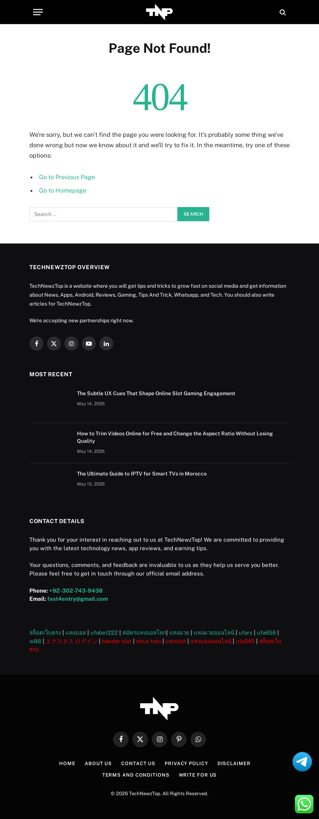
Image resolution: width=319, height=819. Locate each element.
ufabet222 (104, 632)
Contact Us (138, 763)
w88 (35, 640)
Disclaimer (234, 763)
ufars (245, 632)
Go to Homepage (62, 190)
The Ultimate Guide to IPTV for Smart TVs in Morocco (142, 473)
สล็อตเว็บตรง (45, 632)
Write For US (197, 774)
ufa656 (266, 632)
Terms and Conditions (135, 774)
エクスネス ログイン (71, 640)
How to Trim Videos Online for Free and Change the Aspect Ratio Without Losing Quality (175, 437)
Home (67, 763)
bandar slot (117, 640)
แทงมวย (179, 632)
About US (98, 763)
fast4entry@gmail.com (77, 598)
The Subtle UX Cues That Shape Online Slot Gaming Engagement (156, 393)
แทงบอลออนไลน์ (210, 640)
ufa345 (245, 640)
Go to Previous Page (67, 177)
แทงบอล (75, 632)
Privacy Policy (186, 763)
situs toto (148, 640)
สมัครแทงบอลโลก (144, 632)
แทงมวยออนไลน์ (214, 632)
